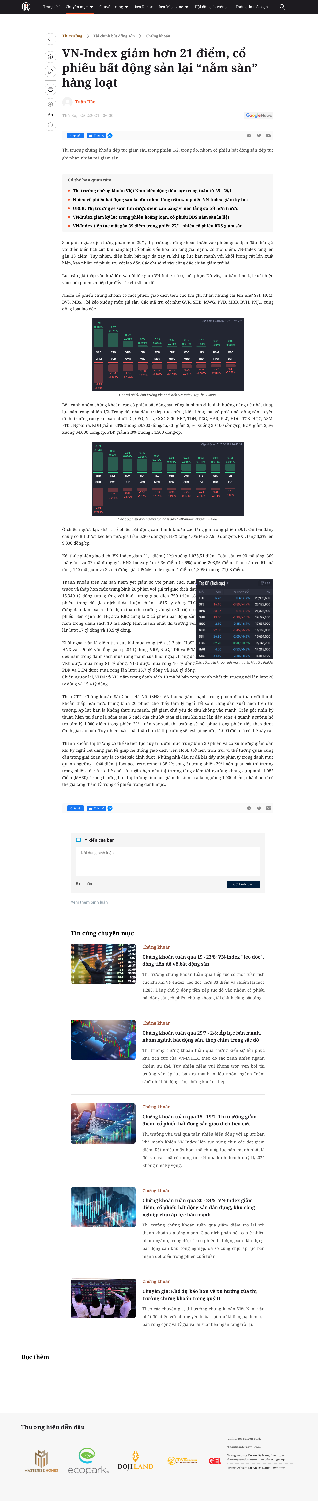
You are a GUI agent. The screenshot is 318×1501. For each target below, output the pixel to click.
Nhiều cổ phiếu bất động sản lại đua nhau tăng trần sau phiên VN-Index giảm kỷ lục (160, 199)
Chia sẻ (75, 135)
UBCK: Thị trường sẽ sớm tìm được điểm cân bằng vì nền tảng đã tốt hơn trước (155, 208)
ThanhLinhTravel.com (244, 1447)
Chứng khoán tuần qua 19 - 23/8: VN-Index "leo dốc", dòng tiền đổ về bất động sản (203, 960)
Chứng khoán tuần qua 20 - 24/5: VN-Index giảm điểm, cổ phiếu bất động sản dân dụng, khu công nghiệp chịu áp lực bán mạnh (198, 1207)
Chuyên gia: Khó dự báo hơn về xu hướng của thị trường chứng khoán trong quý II (199, 1294)
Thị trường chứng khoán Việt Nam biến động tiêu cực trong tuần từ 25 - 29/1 (152, 190)
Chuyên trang (114, 7)
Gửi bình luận (243, 884)
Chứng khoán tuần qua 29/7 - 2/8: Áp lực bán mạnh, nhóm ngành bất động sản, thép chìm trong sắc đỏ (201, 1036)
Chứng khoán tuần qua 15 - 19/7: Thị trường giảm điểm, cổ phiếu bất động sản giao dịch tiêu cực (199, 1120)
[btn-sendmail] (269, 135)
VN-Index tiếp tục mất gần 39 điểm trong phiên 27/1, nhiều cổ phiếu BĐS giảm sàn (158, 226)
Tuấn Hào (85, 102)
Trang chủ (52, 6)
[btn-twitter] (259, 135)
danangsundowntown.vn (245, 1459)
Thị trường (72, 36)
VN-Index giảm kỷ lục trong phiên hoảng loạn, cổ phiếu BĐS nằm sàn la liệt (151, 217)
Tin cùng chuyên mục (102, 933)
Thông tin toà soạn (252, 6)
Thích (96, 135)
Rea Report (144, 6)
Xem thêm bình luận (89, 902)
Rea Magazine (174, 7)
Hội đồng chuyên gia (213, 6)
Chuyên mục (80, 7)
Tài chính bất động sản (114, 36)
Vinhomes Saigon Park (244, 1439)
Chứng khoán (158, 36)
